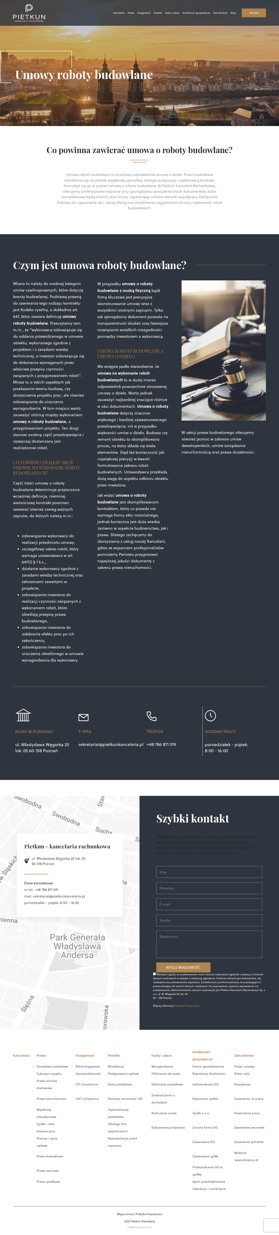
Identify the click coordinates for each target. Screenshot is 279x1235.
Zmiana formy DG (205, 1127)
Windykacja (116, 1066)
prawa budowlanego (215, 432)
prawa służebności (237, 452)
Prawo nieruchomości (51, 1099)
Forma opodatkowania (208, 1066)
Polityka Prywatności (187, 1006)
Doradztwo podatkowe (52, 1066)
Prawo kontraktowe (50, 1156)
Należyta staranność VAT (125, 1099)
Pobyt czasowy (244, 1066)
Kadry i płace (167, 13)
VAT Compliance (87, 1099)
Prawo (126, 13)
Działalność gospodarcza (191, 13)
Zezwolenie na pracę (248, 1099)
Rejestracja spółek (205, 1099)
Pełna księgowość (88, 1066)
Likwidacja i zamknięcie (209, 1189)
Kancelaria (114, 13)
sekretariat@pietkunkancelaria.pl (110, 744)
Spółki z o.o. (201, 1113)
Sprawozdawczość (88, 1073)
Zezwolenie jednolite (249, 1142)
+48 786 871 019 (161, 744)
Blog (228, 13)
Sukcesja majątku (49, 1073)
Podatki (153, 13)
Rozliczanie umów (164, 1113)
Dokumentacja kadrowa (168, 1127)
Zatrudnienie (215, 13)
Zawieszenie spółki (205, 1156)
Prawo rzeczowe (48, 1170)
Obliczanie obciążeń (165, 1073)
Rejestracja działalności (209, 1073)
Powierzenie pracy (247, 1113)
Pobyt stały (242, 1073)
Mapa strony (125, 1214)
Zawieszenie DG (203, 1142)
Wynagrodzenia (162, 1066)
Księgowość (139, 13)
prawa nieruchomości (131, 567)
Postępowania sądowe (123, 1073)
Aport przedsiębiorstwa (208, 1181)
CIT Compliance (87, 1084)
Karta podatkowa (120, 1084)
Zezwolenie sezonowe (249, 1127)
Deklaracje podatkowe (167, 1084)
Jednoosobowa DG (205, 1084)
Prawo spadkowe (48, 1181)
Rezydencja (242, 1084)
